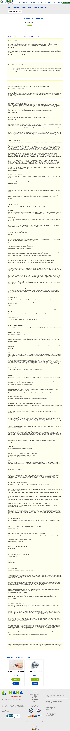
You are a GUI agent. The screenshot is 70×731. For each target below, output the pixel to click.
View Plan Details (15, 679)
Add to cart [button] (15, 683)
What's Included (18, 36)
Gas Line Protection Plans (34, 706)
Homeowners (33, 2)
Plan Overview (10, 36)
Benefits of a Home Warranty (35, 694)
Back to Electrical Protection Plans (15, 11)
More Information (41, 36)
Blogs (54, 2)
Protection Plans (23, 2)
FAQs (35, 695)
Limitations (25, 36)
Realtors (40, 2)
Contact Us (60, 2)
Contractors (48, 2)
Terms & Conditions (32, 36)
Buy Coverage (66, 3)
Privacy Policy (34, 697)
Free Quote (66, 2)
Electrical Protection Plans (34, 704)
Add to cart (29, 25)
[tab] (10, 36)
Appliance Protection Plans (34, 705)
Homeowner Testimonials (34, 693)
